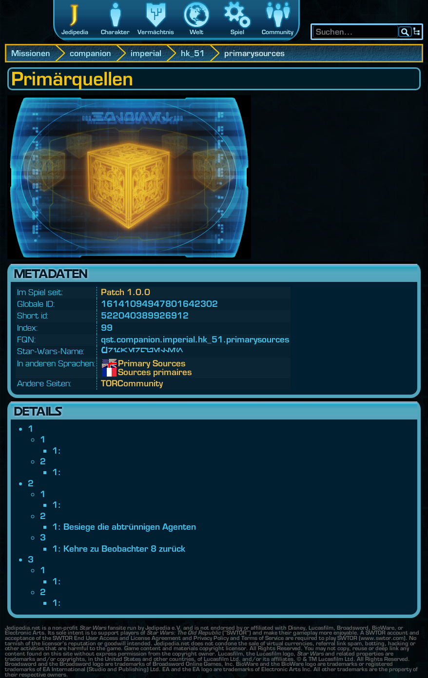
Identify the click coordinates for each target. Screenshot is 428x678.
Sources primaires (125, 372)
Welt (196, 32)
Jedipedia (74, 32)
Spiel (237, 32)
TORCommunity (132, 383)
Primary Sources (125, 363)
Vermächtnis (155, 32)
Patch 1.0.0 (125, 292)
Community (277, 32)
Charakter (115, 32)
